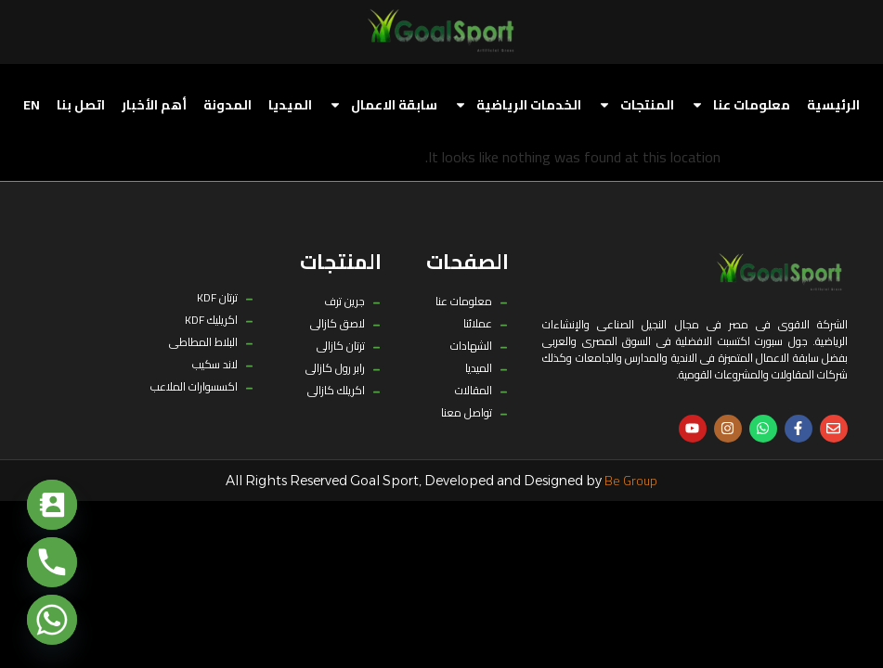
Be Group (630, 481)
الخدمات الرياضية (517, 105)
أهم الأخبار (154, 105)
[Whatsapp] (52, 620)
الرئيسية (833, 105)
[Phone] (52, 562)
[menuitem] (31, 105)
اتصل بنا (81, 105)
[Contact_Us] (52, 505)
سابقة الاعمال (383, 105)
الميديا (290, 105)
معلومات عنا (740, 105)
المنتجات (636, 105)
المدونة (227, 105)
